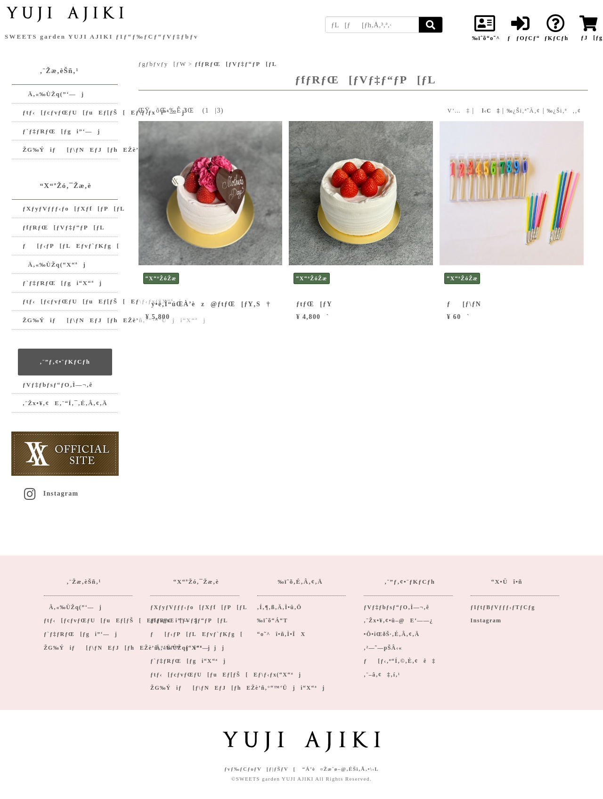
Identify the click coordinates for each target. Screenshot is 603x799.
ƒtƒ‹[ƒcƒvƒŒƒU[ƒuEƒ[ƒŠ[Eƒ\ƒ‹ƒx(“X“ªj (70, 301)
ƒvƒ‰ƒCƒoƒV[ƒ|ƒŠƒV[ (260, 769)
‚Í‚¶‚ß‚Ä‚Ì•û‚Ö (279, 607)
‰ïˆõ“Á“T (272, 620)
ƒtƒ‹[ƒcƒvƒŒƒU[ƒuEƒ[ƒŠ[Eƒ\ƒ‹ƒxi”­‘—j (70, 112)
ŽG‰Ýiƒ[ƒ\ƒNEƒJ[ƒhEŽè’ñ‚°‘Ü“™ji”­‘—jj (70, 149)
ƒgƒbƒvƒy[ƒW (163, 63)
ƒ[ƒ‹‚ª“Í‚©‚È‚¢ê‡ (400, 661)
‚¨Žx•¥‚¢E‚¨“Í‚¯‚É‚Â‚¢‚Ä (65, 403)
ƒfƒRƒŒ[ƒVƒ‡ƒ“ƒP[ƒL (64, 227)
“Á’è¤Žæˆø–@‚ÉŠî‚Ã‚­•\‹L (340, 769)
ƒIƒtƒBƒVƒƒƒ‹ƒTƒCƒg (503, 607)
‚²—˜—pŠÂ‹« (383, 647)
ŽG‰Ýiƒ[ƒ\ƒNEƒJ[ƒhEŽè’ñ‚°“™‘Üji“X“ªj (70, 320)
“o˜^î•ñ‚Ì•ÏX (281, 634)
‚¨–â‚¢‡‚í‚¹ (382, 674)
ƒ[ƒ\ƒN (464, 304)
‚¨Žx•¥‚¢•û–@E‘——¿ (398, 620)
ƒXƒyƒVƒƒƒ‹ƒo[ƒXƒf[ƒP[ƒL (70, 208)
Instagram (50, 493)
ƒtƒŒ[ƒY (314, 304)
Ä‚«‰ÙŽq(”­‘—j (53, 94)
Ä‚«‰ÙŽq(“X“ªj (54, 264)
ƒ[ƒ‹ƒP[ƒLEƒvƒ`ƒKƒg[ (70, 245)
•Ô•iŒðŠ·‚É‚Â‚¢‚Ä (391, 634)
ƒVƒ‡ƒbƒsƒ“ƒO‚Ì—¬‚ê (58, 384)
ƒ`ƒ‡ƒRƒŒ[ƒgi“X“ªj (62, 282)
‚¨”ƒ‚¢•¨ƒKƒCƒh (65, 361)
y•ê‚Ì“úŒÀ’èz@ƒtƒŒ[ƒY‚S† (208, 304)
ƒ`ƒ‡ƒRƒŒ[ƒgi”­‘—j (61, 131)
